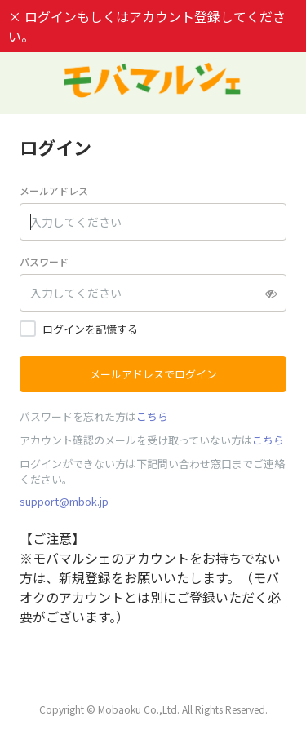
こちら (152, 416)
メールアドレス (54, 190)
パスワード (44, 261)
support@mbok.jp (64, 501)
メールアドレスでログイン (153, 374)
